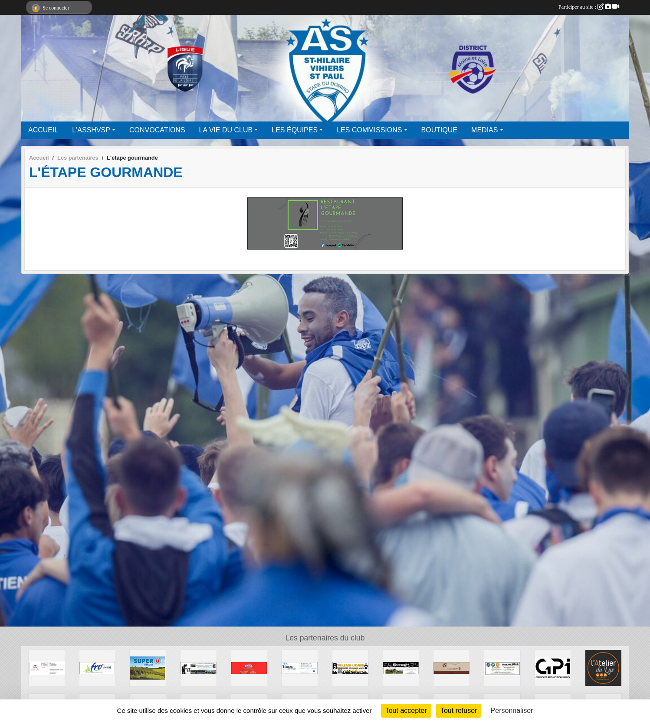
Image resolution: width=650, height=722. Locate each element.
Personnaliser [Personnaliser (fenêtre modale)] (512, 710)
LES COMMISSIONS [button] (369, 130)
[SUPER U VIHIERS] (147, 667)
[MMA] (502, 667)
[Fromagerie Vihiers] (97, 667)
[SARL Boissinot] (401, 667)
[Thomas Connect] (299, 667)
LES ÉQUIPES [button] (295, 130)
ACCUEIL (43, 130)
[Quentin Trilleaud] (350, 667)
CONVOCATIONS (157, 130)
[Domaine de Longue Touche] (451, 667)
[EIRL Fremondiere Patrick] (198, 667)
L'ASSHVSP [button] (91, 130)
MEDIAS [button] (484, 130)
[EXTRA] (249, 667)
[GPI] (553, 667)
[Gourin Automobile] (46, 667)
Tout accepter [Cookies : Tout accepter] (406, 710)
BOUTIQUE (439, 130)
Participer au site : (588, 7)
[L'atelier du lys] (603, 667)
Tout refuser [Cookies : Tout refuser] (458, 710)
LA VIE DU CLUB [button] (226, 130)
